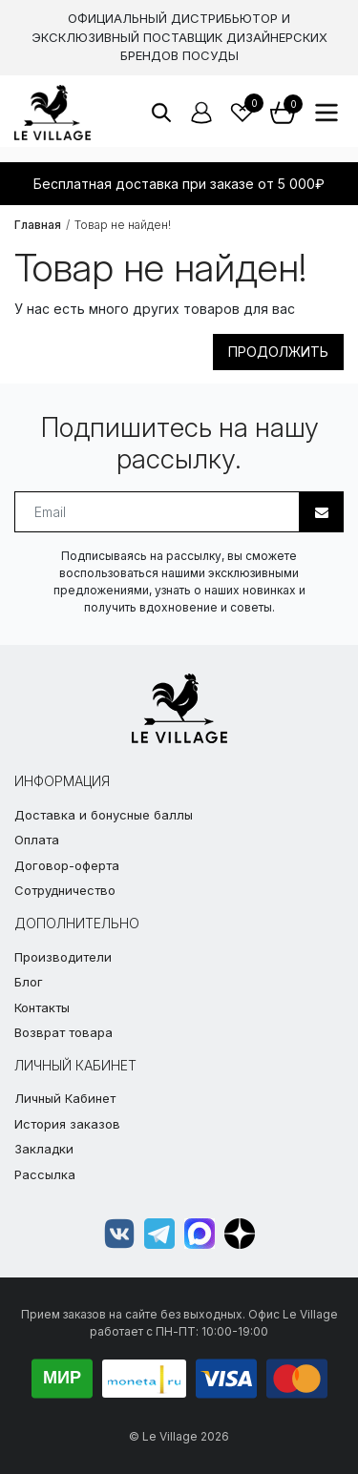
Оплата (36, 839)
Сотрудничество (65, 890)
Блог (28, 981)
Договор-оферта (66, 865)
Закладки (44, 1148)
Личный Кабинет (65, 1098)
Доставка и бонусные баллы (103, 814)
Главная (37, 225)
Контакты (42, 1007)
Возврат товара (63, 1032)
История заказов (67, 1123)
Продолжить (278, 351)
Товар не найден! (122, 225)
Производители (63, 957)
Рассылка (44, 1174)
